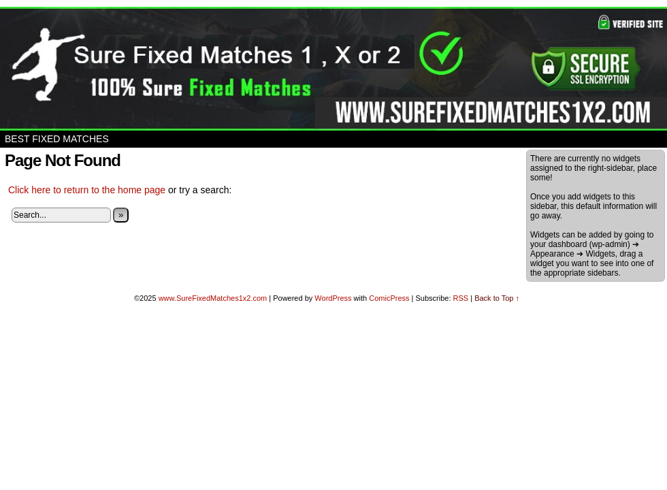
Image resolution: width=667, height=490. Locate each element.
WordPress (332, 298)
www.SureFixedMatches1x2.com (213, 298)
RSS (461, 298)
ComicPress (389, 298)
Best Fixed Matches (57, 138)
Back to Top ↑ (496, 298)
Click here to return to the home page (86, 189)
